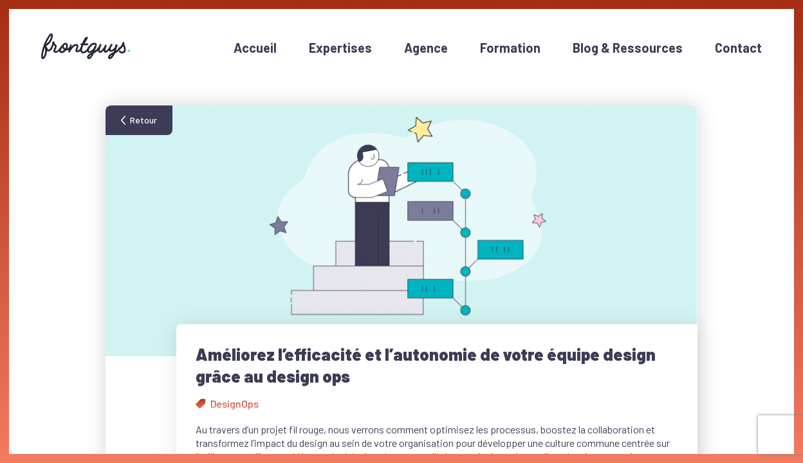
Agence (426, 47)
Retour (143, 119)
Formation (510, 47)
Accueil (255, 47)
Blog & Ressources (628, 47)
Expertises (340, 47)
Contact (738, 47)
